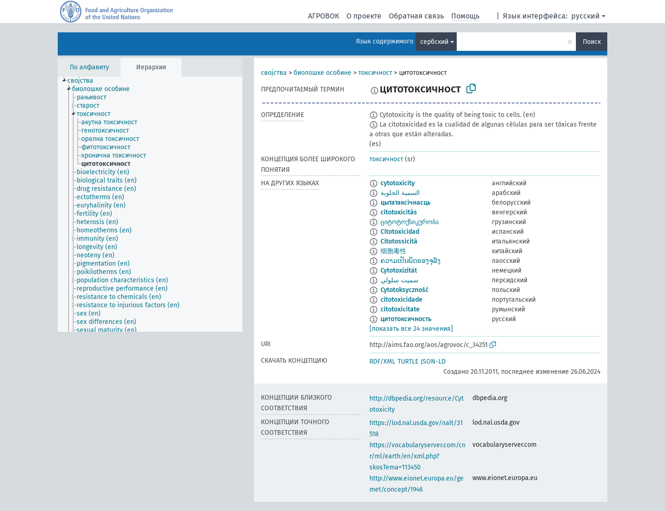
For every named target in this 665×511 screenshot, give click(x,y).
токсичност (375, 73)
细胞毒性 (393, 251)
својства (274, 73)
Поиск (592, 42)
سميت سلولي (399, 280)
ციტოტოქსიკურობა (410, 222)
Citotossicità (399, 241)
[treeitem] (84, 81)
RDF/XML (382, 361)
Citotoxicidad (400, 232)
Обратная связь (416, 16)
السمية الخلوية (400, 193)
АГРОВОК (323, 16)
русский (585, 16)
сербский (434, 42)
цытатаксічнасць (405, 203)
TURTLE (408, 361)
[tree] (150, 204)
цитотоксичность (406, 319)
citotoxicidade (402, 300)
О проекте (363, 16)
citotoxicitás (399, 212)
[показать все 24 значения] (411, 329)
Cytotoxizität (399, 270)
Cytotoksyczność (405, 290)
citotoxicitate (400, 309)
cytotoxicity (398, 183)
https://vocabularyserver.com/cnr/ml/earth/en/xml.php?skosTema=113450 (417, 456)
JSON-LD (433, 361)
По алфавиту (89, 67)
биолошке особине (322, 73)
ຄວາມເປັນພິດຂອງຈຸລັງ (411, 261)
